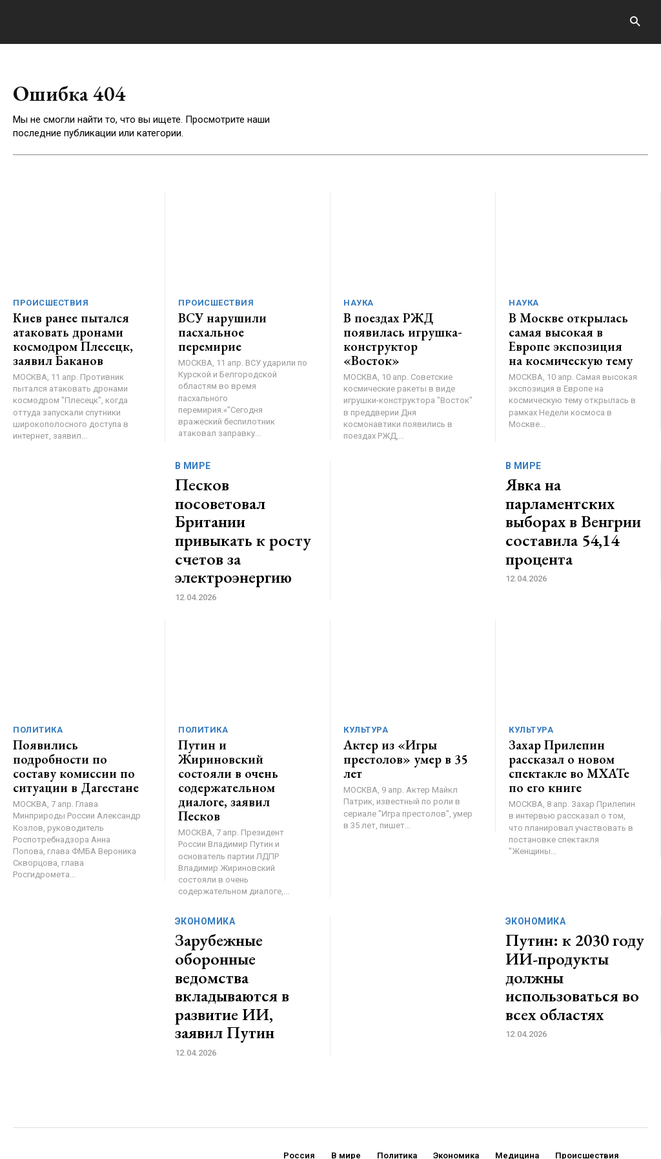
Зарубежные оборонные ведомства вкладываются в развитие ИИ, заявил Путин (245, 895)
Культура (365, 691)
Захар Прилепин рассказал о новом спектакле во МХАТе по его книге (572, 717)
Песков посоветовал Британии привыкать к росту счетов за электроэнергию (242, 508)
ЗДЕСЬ (134, 1112)
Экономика (205, 850)
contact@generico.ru (270, 1112)
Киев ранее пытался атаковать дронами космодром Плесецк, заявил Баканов (65, 337)
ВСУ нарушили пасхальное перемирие (242, 325)
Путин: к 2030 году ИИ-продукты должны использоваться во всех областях (573, 895)
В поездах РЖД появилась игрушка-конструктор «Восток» (408, 331)
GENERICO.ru (107, 1104)
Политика (38, 691)
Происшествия (50, 305)
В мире (193, 470)
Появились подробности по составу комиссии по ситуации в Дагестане (74, 717)
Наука (358, 305)
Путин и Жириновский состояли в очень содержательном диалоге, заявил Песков (242, 723)
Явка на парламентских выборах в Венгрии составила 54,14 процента (573, 508)
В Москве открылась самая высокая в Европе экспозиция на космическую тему (567, 337)
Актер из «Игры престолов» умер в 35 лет (405, 711)
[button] (635, 22)
